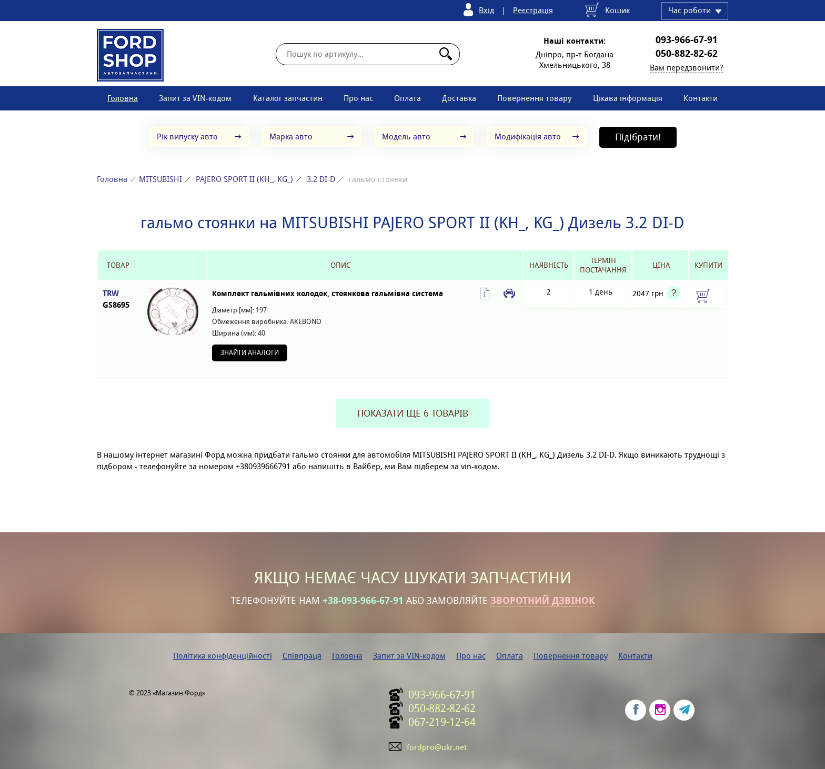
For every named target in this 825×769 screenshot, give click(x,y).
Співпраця (302, 656)
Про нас (358, 98)
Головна (122, 98)
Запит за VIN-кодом (195, 98)
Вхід (486, 10)
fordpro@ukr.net (437, 747)
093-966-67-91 (687, 40)
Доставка (459, 98)
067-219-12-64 (442, 722)
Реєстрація (533, 10)
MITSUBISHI (160, 179)
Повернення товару (534, 98)
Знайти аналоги (249, 352)
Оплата (407, 98)
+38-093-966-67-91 (363, 600)
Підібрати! (638, 137)
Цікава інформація (627, 98)
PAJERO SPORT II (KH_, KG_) (244, 179)
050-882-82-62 (687, 53)
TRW (118, 299)
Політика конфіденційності (222, 656)
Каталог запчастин (288, 98)
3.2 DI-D (321, 179)
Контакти (700, 98)
